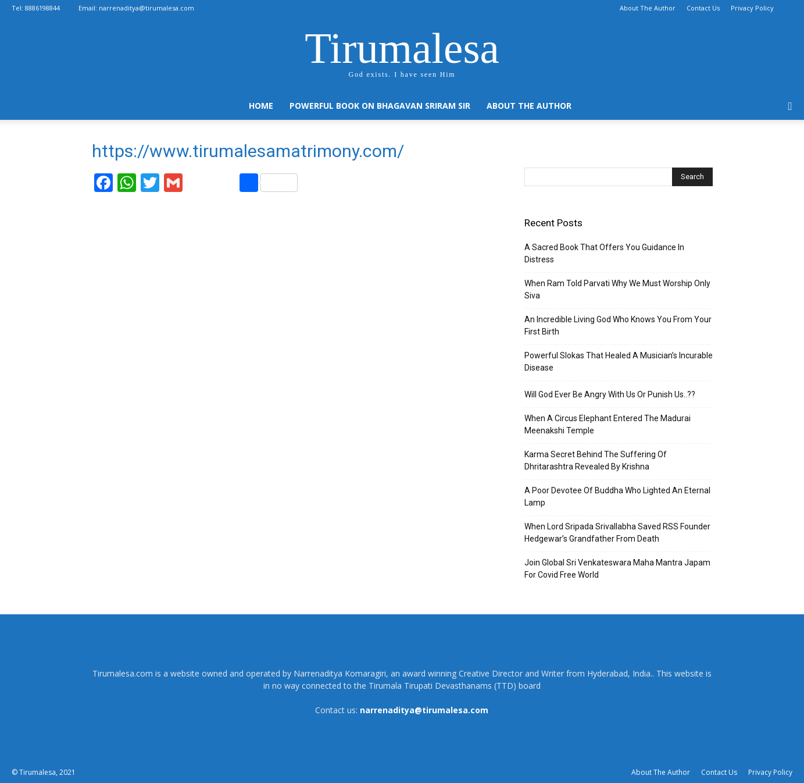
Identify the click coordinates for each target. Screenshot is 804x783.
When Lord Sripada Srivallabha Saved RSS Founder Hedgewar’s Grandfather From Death (617, 532)
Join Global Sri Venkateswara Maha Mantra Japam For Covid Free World (617, 568)
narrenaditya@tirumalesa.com (146, 7)
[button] (790, 106)
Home (261, 105)
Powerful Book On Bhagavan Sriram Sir (380, 105)
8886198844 (42, 7)
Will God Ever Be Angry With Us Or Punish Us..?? (609, 394)
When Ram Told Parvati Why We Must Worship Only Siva (617, 289)
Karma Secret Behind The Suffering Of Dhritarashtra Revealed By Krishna (595, 460)
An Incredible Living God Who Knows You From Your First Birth (618, 325)
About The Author (648, 7)
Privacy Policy (752, 7)
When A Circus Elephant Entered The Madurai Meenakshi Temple (607, 424)
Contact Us (703, 7)
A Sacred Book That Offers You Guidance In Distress (604, 253)
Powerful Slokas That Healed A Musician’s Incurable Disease (618, 361)
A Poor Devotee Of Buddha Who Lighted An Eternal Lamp (617, 496)
